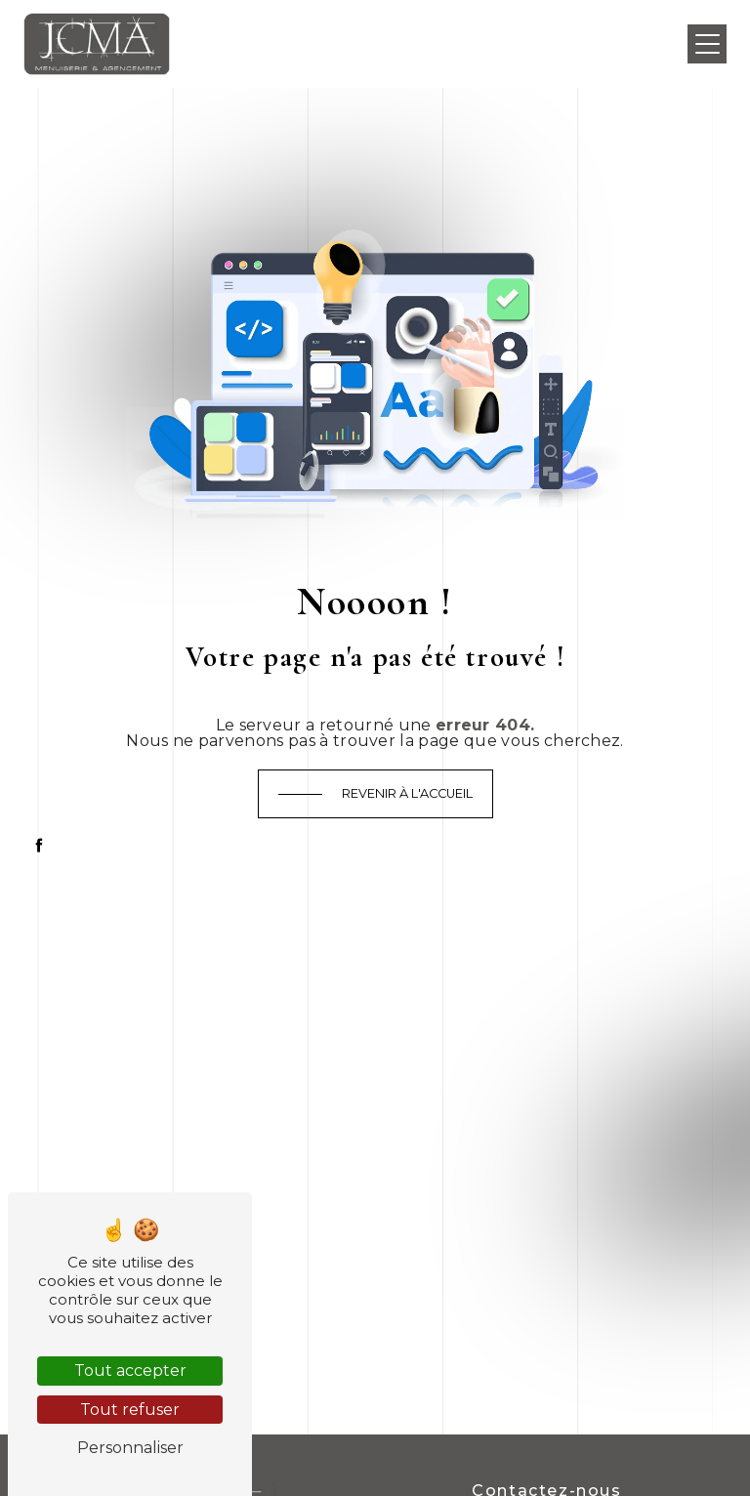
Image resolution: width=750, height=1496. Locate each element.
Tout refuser (130, 1409)
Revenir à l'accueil (407, 793)
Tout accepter (130, 1370)
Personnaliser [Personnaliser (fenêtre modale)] (130, 1447)
